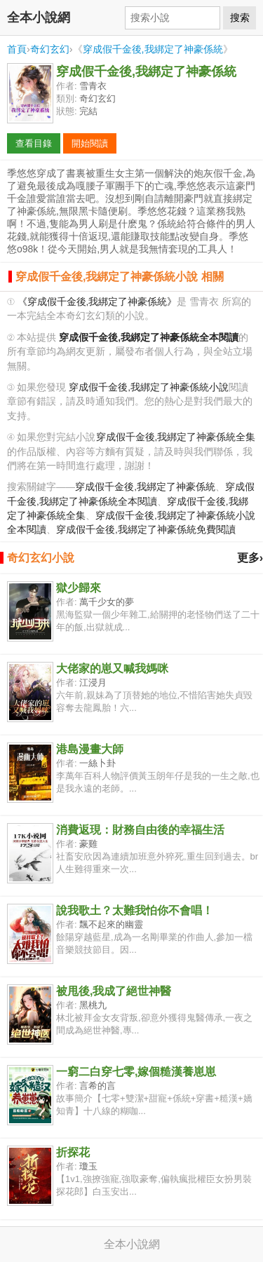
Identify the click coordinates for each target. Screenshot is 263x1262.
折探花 (73, 1152)
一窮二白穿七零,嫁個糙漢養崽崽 (136, 1072)
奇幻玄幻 (49, 49)
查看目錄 (33, 143)
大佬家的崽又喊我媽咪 (112, 668)
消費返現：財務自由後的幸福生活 (140, 830)
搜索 (240, 17)
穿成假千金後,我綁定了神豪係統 (153, 49)
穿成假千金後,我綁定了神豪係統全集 (176, 437)
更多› (250, 558)
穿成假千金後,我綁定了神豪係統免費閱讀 (146, 529)
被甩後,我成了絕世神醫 (113, 991)
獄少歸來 (78, 588)
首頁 (17, 49)
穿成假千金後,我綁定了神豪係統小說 (149, 387)
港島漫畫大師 (89, 749)
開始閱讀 (90, 143)
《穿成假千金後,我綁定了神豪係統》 (97, 302)
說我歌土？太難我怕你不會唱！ (134, 910)
